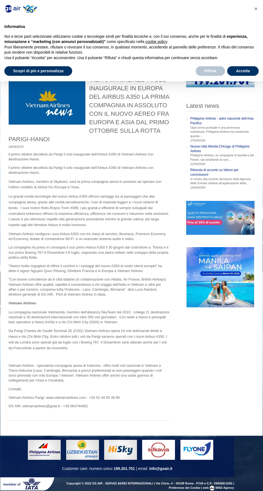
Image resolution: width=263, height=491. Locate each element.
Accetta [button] (243, 71)
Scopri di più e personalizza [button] (38, 71)
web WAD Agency (218, 487)
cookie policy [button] (156, 41)
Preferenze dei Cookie (184, 487)
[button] (256, 8)
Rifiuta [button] (210, 71)
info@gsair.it (160, 468)
